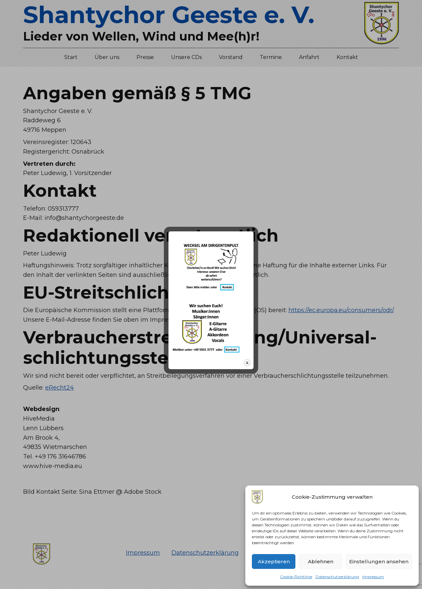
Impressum (373, 576)
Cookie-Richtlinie (296, 576)
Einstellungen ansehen (378, 561)
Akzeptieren (274, 561)
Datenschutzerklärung (337, 576)
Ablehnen (320, 561)
